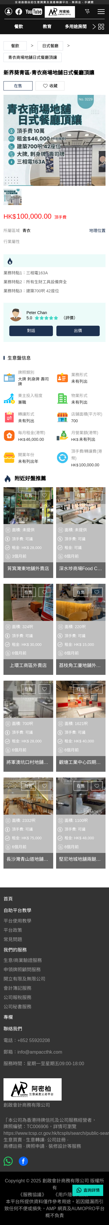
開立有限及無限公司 (24, 978)
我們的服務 (15, 949)
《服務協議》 (32, 1194)
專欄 (8, 1017)
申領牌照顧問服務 (22, 969)
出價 (78, 330)
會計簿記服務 (17, 988)
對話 (31, 330)
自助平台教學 (17, 910)
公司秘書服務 (17, 1006)
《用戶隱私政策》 (72, 1194)
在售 (28, 495)
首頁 (8, 898)
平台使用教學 (17, 920)
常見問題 (12, 939)
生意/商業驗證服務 (22, 960)
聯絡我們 (12, 1028)
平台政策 (12, 930)
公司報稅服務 (17, 997)
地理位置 (97, 230)
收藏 (44, 495)
